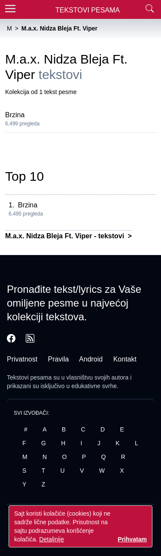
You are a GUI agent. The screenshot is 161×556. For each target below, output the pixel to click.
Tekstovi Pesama (87, 10)
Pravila (58, 359)
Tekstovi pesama (29, 377)
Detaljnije (51, 539)
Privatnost (22, 359)
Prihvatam (132, 539)
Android (91, 359)
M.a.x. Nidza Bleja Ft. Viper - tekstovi (65, 236)
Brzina (14, 114)
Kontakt (125, 359)
